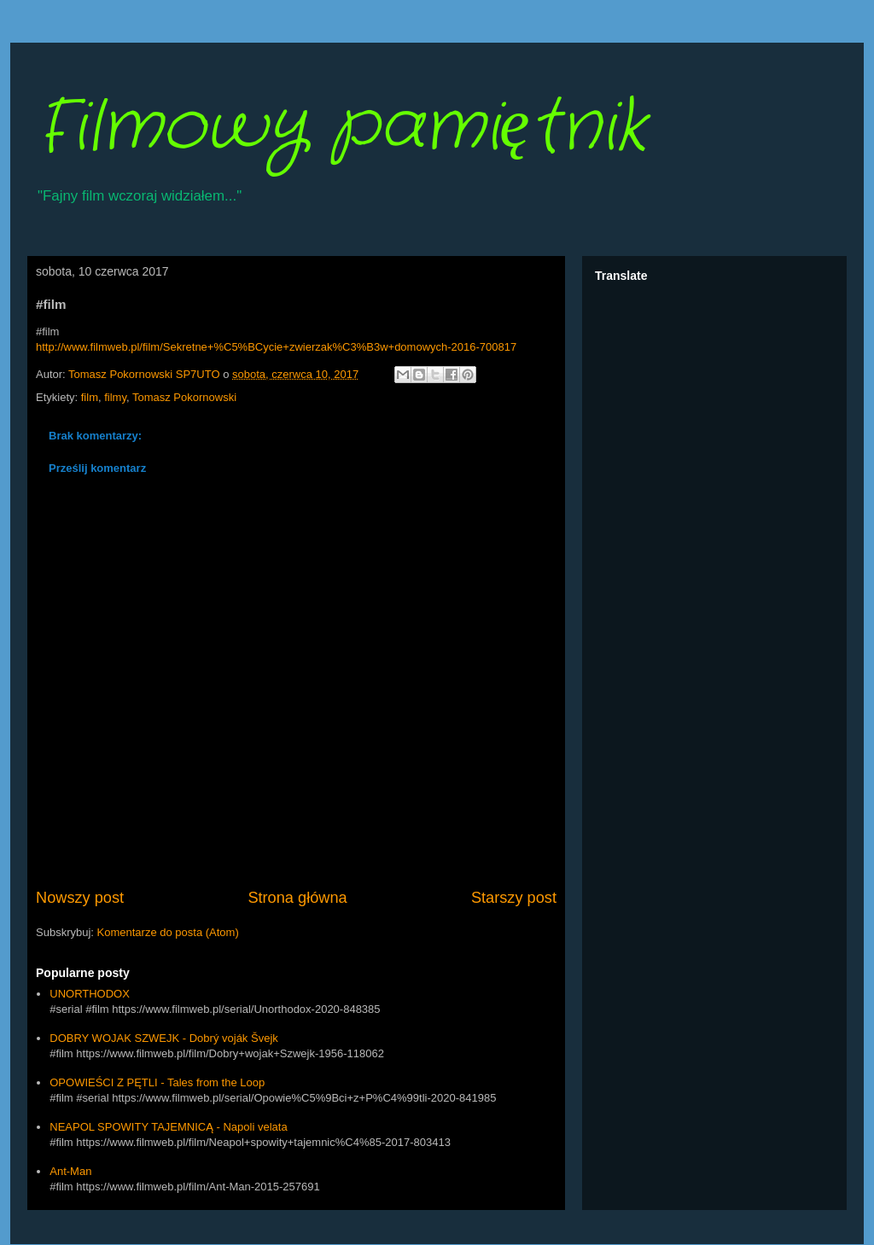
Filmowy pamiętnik (341, 128)
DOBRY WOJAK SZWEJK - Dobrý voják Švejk (164, 1038)
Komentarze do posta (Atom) (168, 932)
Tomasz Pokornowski (184, 397)
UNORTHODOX (90, 993)
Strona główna (297, 897)
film (89, 397)
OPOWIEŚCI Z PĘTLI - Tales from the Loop (157, 1082)
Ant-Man (70, 1171)
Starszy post (513, 897)
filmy (115, 397)
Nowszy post (80, 897)
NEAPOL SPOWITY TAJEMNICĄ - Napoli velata (168, 1126)
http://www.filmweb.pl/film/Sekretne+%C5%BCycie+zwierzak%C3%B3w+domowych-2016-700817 (276, 346)
